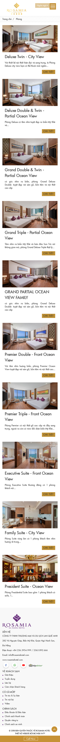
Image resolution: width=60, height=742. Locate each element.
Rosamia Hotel (43, 730)
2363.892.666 (41, 650)
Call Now (30, 738)
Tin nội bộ (9, 699)
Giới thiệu (9, 674)
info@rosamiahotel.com (18, 655)
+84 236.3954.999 (22, 650)
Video (7, 703)
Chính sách (9, 708)
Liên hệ (8, 682)
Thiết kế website (22, 733)
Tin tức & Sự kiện (12, 695)
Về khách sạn (11, 671)
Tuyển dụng (10, 678)
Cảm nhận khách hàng (15, 686)
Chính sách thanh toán (15, 716)
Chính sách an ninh (13, 724)
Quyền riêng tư (11, 720)
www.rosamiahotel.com (12, 659)
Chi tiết (49, 71)
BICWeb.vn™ (39, 733)
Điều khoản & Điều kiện (15, 712)
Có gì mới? (8, 692)
